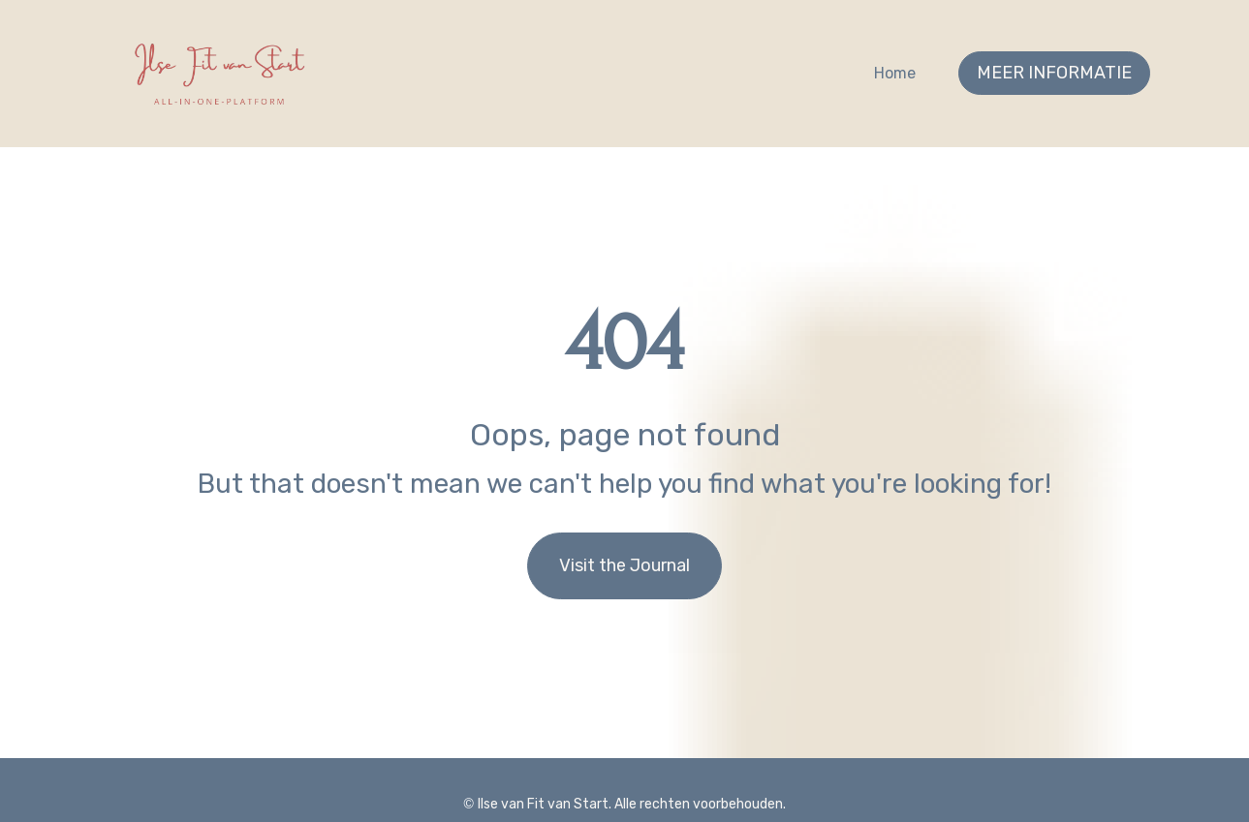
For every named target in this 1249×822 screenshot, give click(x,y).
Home (895, 73)
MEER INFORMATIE (1054, 72)
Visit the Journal (624, 552)
